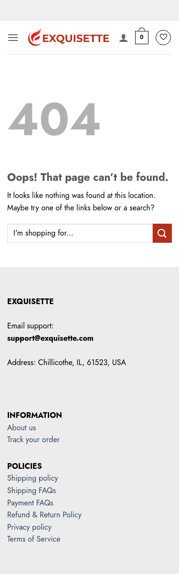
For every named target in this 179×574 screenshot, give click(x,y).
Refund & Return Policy (44, 514)
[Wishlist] (163, 37)
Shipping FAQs (31, 490)
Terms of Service (33, 539)
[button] (13, 37)
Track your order (33, 439)
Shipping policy (32, 478)
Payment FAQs (30, 502)
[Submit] (162, 233)
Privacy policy (29, 527)
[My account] (123, 37)
